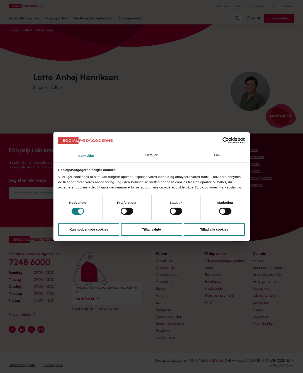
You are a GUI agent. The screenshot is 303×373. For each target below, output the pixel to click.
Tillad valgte (151, 229)
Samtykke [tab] (86, 155)
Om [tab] (217, 155)
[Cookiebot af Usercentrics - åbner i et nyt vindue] (226, 140)
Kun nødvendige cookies (88, 229)
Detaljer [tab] (152, 155)
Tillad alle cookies (214, 229)
